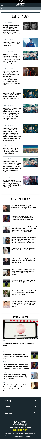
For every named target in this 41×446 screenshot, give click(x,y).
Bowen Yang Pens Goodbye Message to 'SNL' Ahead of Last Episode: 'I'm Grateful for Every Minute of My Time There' (23, 304)
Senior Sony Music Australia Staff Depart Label (18, 344)
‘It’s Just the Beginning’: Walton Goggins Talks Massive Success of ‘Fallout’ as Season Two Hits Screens (16, 388)
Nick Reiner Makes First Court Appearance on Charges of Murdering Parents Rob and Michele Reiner (23, 207)
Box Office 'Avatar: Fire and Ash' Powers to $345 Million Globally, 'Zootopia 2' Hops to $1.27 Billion (22, 217)
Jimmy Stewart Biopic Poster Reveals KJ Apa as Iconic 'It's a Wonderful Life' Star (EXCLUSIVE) (24, 292)
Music (5, 340)
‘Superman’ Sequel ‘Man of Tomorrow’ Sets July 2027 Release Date (12, 43)
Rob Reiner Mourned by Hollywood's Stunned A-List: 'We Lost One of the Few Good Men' (23, 260)
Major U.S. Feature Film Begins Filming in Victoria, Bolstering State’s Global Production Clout (11, 150)
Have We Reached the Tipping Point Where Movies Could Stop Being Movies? (15, 377)
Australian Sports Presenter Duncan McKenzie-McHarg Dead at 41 (23, 281)
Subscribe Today (20, 430)
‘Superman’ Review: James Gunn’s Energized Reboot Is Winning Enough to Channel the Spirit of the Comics (12, 96)
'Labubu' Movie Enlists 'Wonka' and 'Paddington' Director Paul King (23, 249)
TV (4, 352)
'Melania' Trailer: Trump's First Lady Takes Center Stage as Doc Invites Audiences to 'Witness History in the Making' (23, 272)
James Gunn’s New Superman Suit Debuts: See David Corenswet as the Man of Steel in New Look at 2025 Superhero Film (12, 183)
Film (4, 22)
